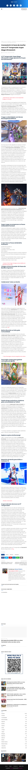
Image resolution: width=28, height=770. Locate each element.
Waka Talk (14, 747)
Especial (14, 721)
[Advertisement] (14, 25)
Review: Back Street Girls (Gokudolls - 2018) (17, 699)
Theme (11, 768)
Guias (14, 727)
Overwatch (9, 41)
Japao (14, 731)
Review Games (14, 743)
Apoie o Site (21, 766)
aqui (8, 327)
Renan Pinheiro (5, 52)
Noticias (11, 554)
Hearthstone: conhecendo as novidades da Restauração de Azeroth (17, 705)
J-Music (14, 729)
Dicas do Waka (14, 719)
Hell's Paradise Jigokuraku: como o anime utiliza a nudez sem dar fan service (16, 694)
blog (13, 549)
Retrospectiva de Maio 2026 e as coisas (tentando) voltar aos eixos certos (12, 641)
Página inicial (3, 41)
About (10, 766)
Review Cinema (14, 741)
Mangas (14, 733)
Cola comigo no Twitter (13, 570)
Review (14, 739)
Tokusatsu (14, 745)
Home (6, 766)
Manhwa (14, 735)
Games (7, 554)
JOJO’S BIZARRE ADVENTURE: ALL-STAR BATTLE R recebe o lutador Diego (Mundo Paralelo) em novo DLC (16, 689)
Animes (14, 713)
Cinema (14, 715)
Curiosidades (14, 717)
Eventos (14, 723)
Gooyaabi (20, 768)
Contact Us (15, 766)
